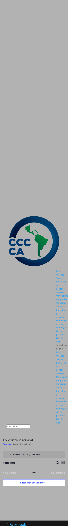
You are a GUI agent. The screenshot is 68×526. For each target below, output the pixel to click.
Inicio (58, 271)
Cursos (59, 306)
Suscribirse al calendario (32, 483)
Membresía (61, 320)
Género (59, 331)
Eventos (7, 444)
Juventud (60, 334)
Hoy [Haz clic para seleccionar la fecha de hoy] (33, 472)
